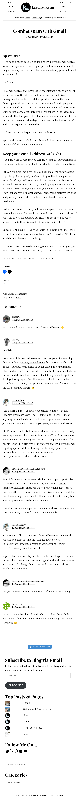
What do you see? (32, 727)
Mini (25, 733)
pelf (14, 316)
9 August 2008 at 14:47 (22, 403)
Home (26, 702)
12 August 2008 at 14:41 (23, 583)
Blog (25, 715)
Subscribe (16, 685)
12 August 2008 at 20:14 (23, 606)
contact (70, 171)
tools (18, 297)
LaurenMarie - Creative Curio (26, 468)
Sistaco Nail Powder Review (38, 708)
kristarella (17, 400)
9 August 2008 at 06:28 (22, 342)
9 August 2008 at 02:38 (22, 319)
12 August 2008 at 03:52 (23, 471)
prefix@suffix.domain (33, 362)
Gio (13, 339)
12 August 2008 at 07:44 (23, 527)
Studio (26, 721)
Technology (21, 293)
